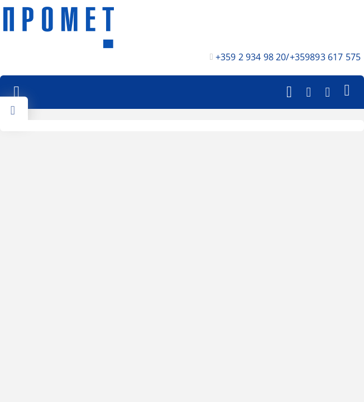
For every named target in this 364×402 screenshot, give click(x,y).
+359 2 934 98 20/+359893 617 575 (288, 57)
